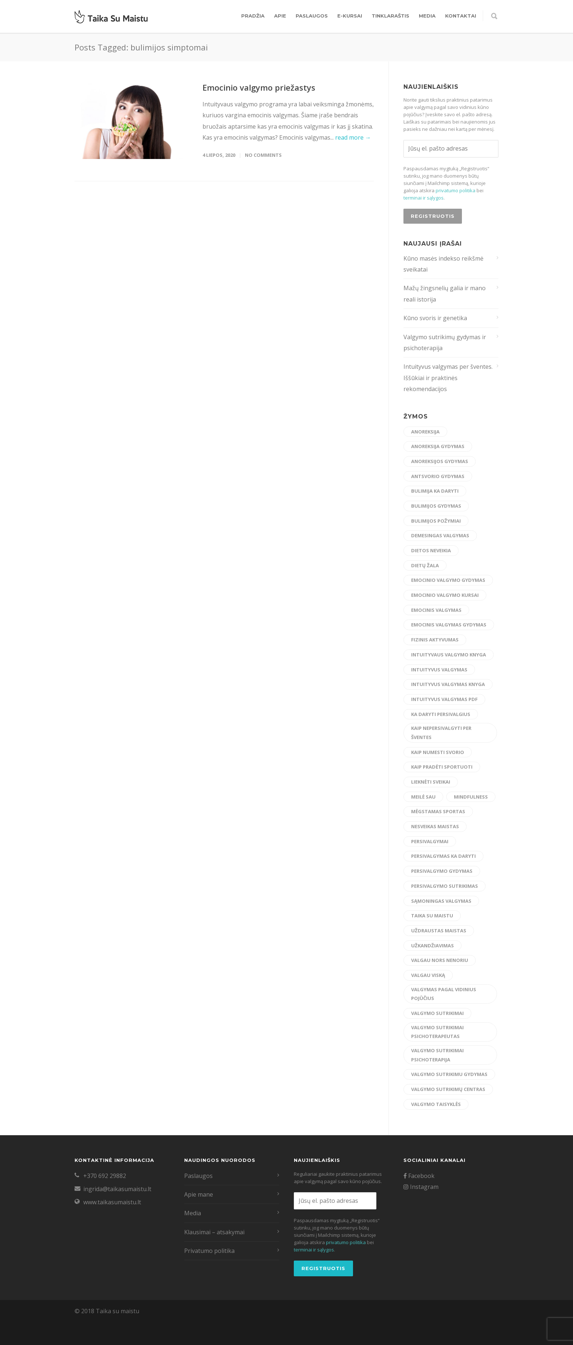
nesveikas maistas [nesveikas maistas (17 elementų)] (435, 826)
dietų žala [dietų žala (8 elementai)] (425, 565)
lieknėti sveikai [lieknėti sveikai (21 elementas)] (430, 781)
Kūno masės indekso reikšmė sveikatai (443, 263)
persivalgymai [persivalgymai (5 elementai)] (429, 841)
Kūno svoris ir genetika (435, 318)
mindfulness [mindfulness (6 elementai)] (471, 796)
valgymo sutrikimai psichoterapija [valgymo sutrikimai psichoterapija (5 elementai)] (437, 1055)
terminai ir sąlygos (423, 197)
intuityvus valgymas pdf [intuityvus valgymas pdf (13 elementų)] (444, 699)
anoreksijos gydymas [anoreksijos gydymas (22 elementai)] (439, 461)
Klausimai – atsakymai (214, 1232)
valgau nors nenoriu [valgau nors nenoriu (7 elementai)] (439, 960)
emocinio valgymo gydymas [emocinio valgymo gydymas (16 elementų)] (448, 580)
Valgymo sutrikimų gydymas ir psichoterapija (444, 342)
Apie (280, 16)
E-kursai (349, 16)
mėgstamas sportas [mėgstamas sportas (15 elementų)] (438, 811)
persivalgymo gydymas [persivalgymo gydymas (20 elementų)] (442, 871)
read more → (353, 137)
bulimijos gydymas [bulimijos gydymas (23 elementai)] (436, 506)
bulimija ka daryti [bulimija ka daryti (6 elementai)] (435, 491)
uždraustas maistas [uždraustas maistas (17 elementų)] (438, 930)
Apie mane (198, 1194)
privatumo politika (455, 190)
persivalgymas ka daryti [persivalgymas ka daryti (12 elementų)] (443, 856)
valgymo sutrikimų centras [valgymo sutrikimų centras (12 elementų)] (448, 1089)
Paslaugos (312, 16)
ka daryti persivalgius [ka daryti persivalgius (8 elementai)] (440, 714)
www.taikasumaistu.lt (112, 1202)
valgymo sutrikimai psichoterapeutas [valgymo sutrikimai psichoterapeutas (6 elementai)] (437, 1032)
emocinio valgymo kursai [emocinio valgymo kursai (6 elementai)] (445, 595)
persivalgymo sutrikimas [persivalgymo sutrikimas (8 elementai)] (444, 886)
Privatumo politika (209, 1251)
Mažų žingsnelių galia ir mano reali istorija (444, 293)
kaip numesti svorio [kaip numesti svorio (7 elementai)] (437, 752)
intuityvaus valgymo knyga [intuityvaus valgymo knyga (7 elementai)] (448, 654)
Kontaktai (460, 16)
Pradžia (253, 16)
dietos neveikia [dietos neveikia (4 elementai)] (431, 550)
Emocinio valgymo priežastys (258, 87)
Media (427, 16)
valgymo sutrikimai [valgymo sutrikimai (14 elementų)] (437, 1013)
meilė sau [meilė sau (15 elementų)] (423, 796)
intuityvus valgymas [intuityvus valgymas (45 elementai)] (439, 669)
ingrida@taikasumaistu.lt (117, 1189)
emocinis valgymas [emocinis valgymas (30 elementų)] (436, 610)
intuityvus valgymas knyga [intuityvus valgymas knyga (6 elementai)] (448, 684)
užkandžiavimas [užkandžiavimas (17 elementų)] (432, 945)
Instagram (421, 1187)
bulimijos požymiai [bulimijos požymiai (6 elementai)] (436, 521)
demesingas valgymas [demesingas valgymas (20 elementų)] (440, 535)
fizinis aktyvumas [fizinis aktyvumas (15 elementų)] (435, 639)
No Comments (263, 155)
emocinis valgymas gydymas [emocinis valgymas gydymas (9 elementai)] (448, 624)
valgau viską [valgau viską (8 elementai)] (428, 975)
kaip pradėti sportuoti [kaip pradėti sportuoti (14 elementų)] (442, 767)
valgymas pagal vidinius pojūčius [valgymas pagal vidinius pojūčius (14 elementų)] (443, 994)
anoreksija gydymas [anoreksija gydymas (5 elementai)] (437, 446)
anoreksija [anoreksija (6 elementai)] (425, 431)
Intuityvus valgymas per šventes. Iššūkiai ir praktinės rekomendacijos (448, 378)
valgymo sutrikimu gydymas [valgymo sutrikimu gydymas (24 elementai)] (449, 1074)
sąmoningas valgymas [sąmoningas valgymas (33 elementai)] (441, 901)
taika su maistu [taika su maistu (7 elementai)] (432, 915)
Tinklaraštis (390, 16)
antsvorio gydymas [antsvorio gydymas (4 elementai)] (437, 476)
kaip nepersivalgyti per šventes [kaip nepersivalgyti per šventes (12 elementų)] (441, 732)
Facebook (419, 1176)
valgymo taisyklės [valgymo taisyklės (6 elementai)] (436, 1104)
